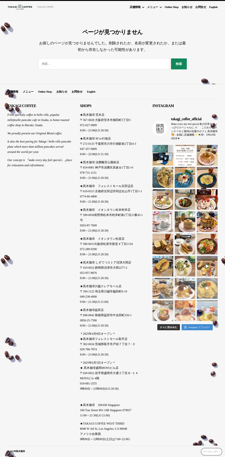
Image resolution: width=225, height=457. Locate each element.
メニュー (152, 7)
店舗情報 (135, 7)
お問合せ (200, 7)
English (213, 7)
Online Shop (172, 7)
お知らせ (187, 7)
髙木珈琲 (20, 451)
